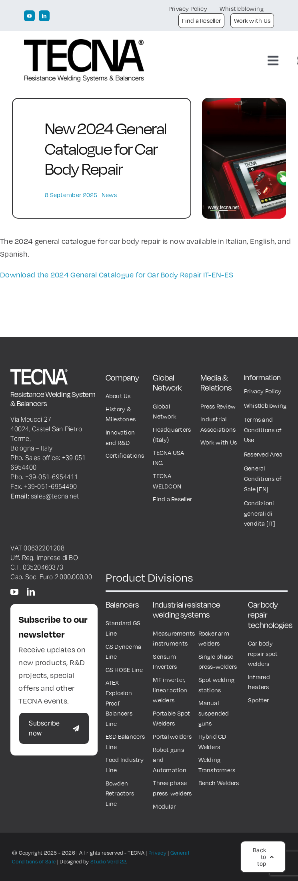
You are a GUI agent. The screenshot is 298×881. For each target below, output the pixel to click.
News (109, 194)
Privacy (157, 852)
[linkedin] (44, 15)
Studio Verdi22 (108, 861)
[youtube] (29, 15)
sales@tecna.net (55, 496)
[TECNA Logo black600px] (84, 43)
